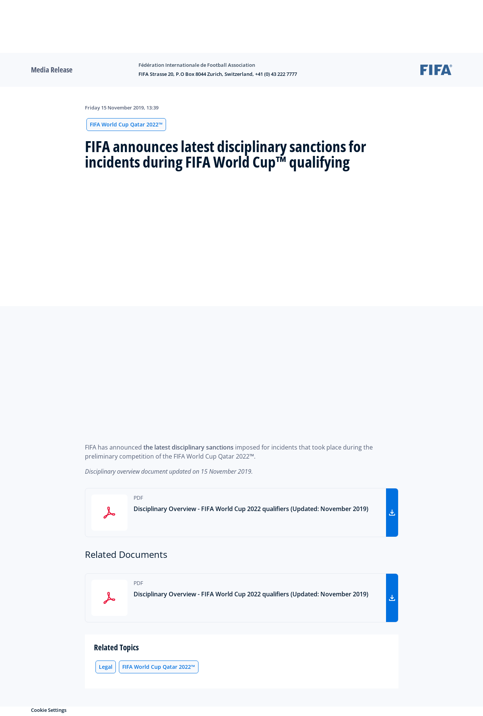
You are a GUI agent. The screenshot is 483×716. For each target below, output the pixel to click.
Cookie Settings (48, 710)
